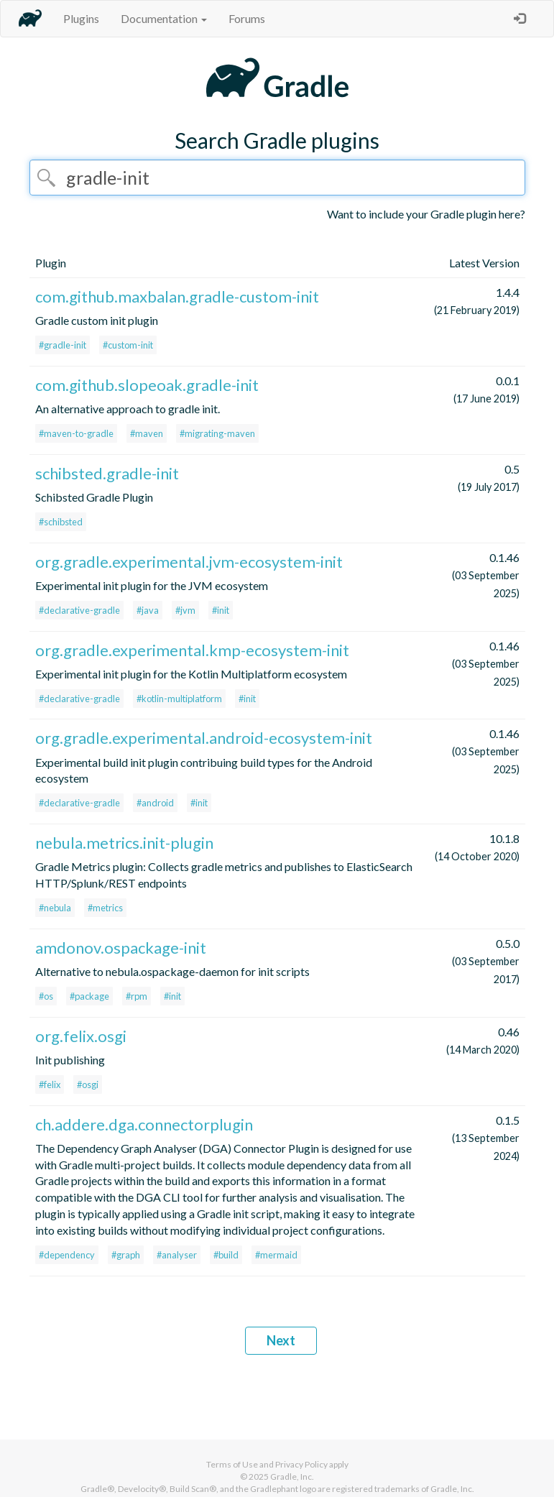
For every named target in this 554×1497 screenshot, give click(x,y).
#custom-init (128, 345)
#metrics (105, 907)
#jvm (185, 610)
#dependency (67, 1255)
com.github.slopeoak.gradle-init (147, 385)
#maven (146, 433)
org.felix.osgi (80, 1036)
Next (281, 1340)
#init (220, 610)
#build (226, 1255)
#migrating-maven (217, 433)
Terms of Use (232, 1464)
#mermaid (276, 1255)
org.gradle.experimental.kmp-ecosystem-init (192, 650)
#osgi (87, 1084)
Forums (246, 18)
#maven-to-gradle (76, 433)
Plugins (81, 18)
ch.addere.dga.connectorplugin (144, 1124)
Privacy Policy (301, 1464)
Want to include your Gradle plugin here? (426, 214)
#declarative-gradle (79, 610)
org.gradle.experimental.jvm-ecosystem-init (189, 561)
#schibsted (61, 522)
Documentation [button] (164, 18)
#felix (49, 1084)
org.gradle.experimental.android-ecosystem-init (203, 737)
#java (148, 610)
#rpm (136, 996)
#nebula (55, 907)
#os (46, 996)
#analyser (177, 1255)
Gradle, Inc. (292, 1476)
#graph (125, 1255)
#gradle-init (62, 345)
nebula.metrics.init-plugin (124, 842)
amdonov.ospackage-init (120, 947)
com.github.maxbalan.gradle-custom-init (177, 296)
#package (89, 996)
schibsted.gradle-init (107, 473)
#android (155, 803)
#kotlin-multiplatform (179, 698)
